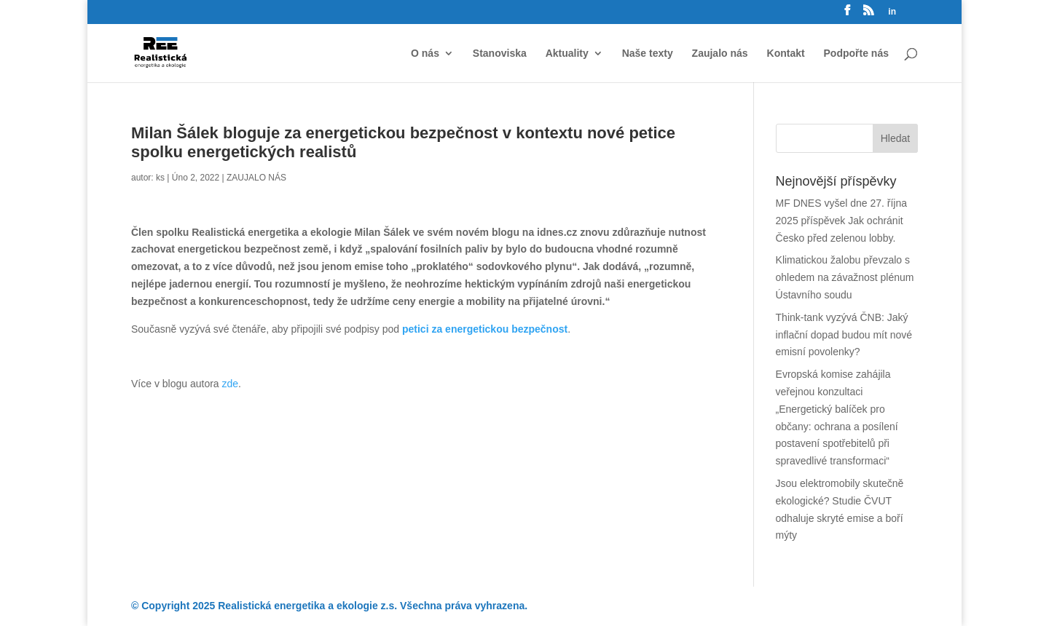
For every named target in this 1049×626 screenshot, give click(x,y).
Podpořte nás (856, 53)
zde (230, 383)
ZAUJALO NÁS (256, 178)
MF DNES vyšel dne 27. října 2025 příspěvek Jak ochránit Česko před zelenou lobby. (842, 220)
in (892, 12)
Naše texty (647, 53)
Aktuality (567, 53)
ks (160, 178)
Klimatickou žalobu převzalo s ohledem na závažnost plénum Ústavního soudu (845, 277)
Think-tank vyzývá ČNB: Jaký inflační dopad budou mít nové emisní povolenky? (844, 335)
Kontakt (786, 53)
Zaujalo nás (720, 53)
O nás (425, 53)
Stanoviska (500, 53)
